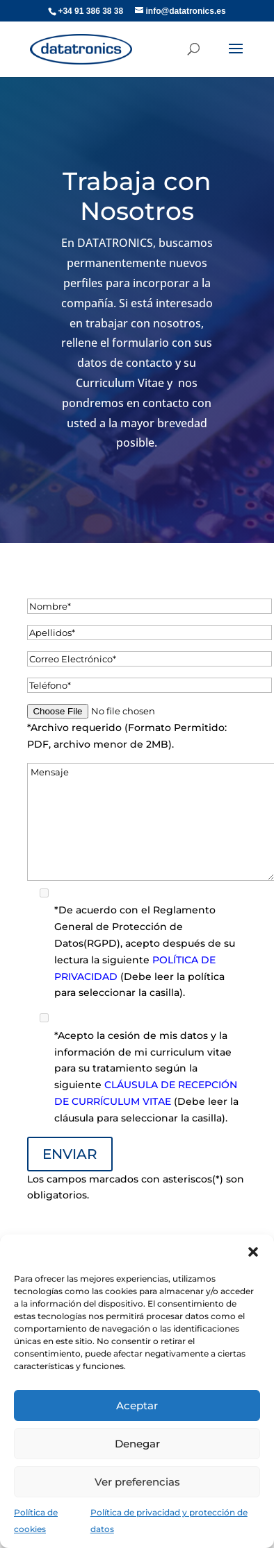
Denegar (137, 1443)
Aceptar (137, 1405)
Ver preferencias (137, 1481)
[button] (253, 1252)
